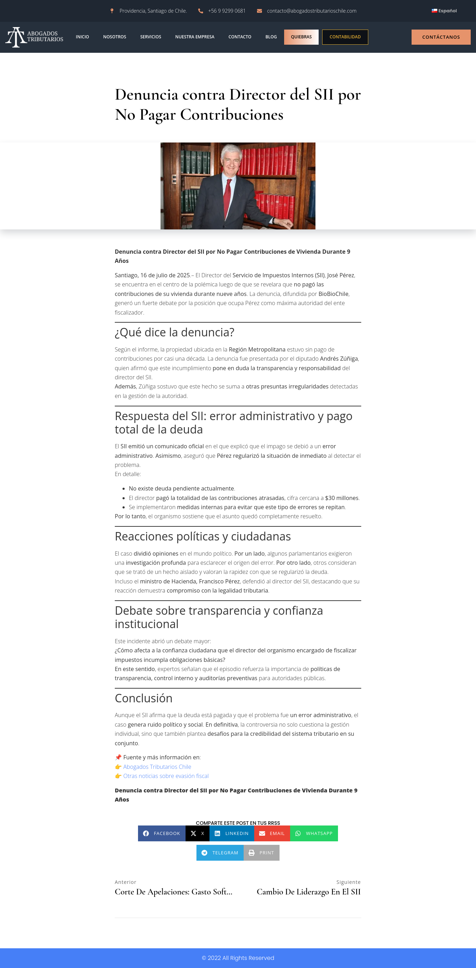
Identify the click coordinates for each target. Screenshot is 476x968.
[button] (162, 833)
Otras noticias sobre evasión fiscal (166, 776)
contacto (239, 37)
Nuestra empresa (194, 37)
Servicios (150, 37)
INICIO (82, 37)
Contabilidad (345, 37)
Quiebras (301, 37)
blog (271, 37)
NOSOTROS (114, 37)
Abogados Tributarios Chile (157, 767)
